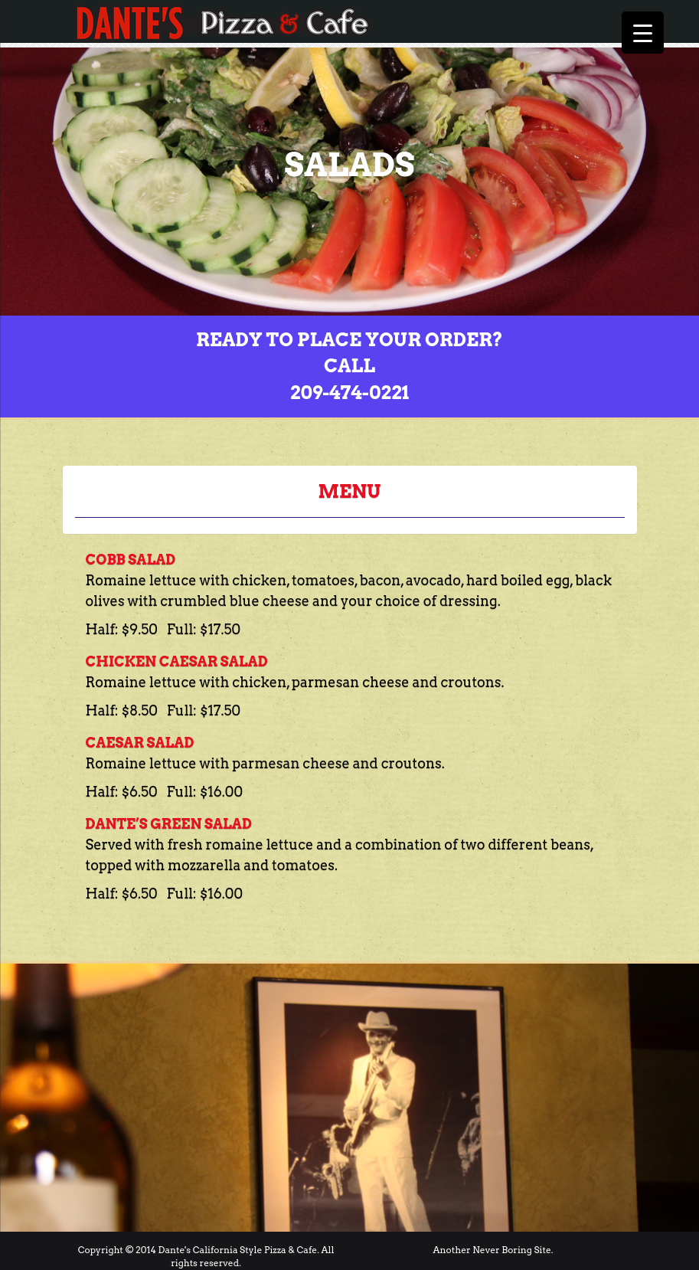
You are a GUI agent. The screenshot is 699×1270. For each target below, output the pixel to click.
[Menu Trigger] (643, 32)
